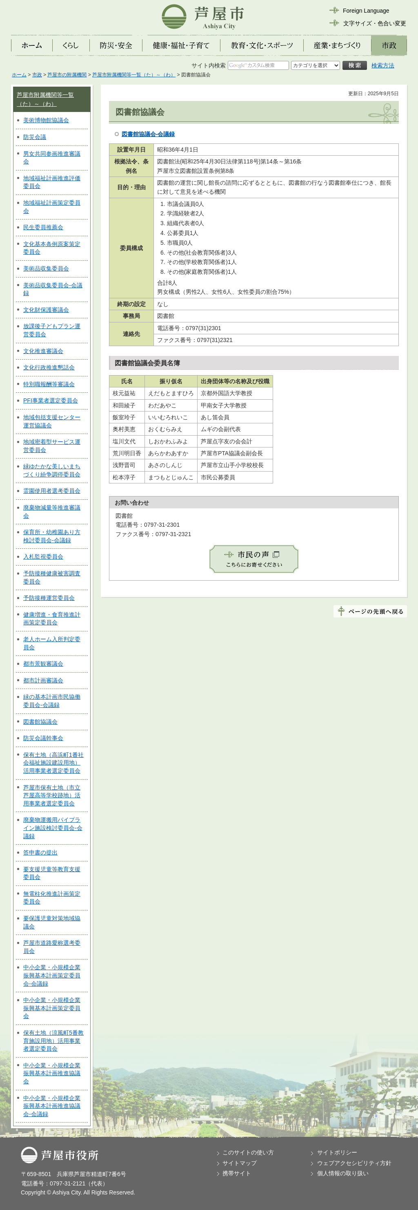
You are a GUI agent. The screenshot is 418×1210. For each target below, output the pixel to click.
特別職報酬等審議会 (49, 384)
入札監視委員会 (43, 556)
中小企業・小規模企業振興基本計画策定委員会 (51, 1008)
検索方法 (382, 65)
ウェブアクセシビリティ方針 (354, 1163)
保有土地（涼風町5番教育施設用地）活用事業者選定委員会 (53, 1040)
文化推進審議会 (43, 351)
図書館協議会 (40, 721)
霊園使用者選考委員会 (51, 491)
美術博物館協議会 (46, 120)
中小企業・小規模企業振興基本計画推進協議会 (51, 1073)
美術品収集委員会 (46, 268)
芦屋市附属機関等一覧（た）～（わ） (134, 75)
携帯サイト (236, 1173)
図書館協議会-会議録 (148, 134)
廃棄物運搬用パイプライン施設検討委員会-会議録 (52, 827)
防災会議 (34, 137)
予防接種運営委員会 (49, 598)
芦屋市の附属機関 (67, 75)
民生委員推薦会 (43, 227)
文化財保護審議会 (46, 309)
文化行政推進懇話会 (49, 367)
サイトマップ (239, 1163)
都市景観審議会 (43, 663)
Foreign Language (366, 10)
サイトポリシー (337, 1152)
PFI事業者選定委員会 (50, 400)
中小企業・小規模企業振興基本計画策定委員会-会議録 (51, 975)
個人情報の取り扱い (343, 1173)
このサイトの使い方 (248, 1152)
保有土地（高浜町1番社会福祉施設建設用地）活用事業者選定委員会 (53, 762)
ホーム (19, 75)
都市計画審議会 (43, 680)
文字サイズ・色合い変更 (374, 23)
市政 (37, 75)
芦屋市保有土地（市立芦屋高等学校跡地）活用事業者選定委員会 (51, 795)
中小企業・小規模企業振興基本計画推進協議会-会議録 (51, 1106)
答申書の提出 (40, 852)
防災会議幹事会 (43, 738)
